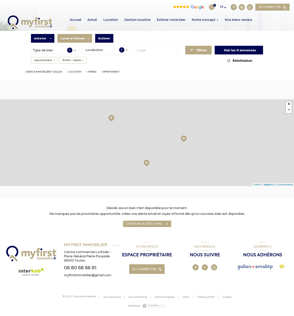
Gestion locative (137, 19)
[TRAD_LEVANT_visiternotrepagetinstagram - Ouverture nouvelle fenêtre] (226, 7)
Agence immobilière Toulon (44, 72)
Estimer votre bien (171, 19)
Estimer (107, 38)
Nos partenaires (138, 297)
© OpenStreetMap (284, 184)
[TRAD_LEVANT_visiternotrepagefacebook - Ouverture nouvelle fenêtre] (209, 7)
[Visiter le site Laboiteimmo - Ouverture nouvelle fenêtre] (154, 305)
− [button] (289, 110)
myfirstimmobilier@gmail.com (87, 275)
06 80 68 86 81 (80, 267)
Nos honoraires (112, 297)
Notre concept (203, 19)
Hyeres (92, 72)
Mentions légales (164, 297)
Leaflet (256, 184)
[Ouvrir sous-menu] (218, 19)
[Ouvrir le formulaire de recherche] (198, 50)
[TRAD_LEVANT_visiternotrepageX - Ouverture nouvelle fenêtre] (205, 267)
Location (110, 19)
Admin (186, 297)
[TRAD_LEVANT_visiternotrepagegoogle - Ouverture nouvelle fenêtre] (218, 7)
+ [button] (289, 104)
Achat (92, 19)
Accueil (75, 19)
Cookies (227, 297)
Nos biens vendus (238, 19)
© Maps (268, 184)
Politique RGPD (206, 297)
